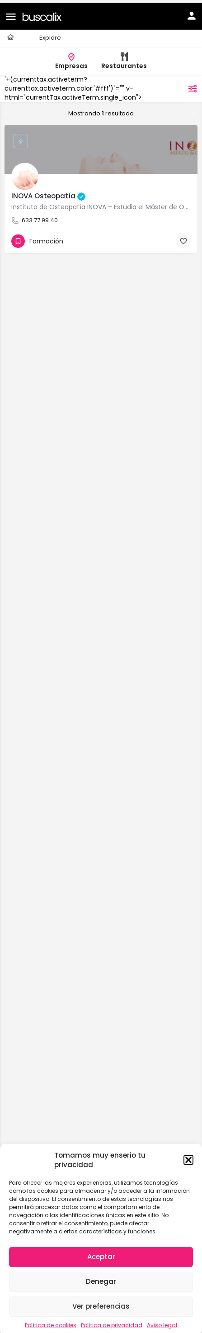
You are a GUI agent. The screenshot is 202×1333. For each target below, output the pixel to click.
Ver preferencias (101, 1303)
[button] (188, 1157)
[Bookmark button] (183, 238)
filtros (180, 86)
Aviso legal (162, 1322)
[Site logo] (43, 13)
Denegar (101, 1278)
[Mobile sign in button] (191, 13)
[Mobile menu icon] (11, 14)
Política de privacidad (111, 1322)
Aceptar (101, 1254)
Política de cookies (50, 1322)
